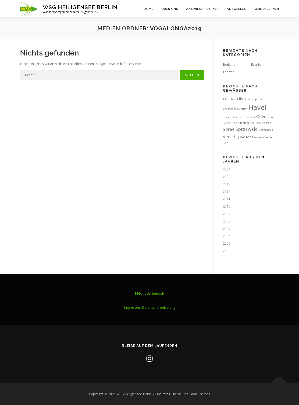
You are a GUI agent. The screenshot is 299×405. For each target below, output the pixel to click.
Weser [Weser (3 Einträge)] (245, 137)
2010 (226, 206)
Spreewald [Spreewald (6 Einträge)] (246, 129)
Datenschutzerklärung (158, 307)
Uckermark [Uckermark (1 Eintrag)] (266, 130)
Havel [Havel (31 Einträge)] (257, 107)
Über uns (169, 8)
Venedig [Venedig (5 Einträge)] (231, 136)
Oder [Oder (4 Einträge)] (261, 116)
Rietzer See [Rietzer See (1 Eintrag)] (247, 123)
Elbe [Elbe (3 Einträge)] (240, 98)
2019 (226, 184)
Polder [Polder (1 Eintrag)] (227, 123)
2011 (226, 199)
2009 (226, 213)
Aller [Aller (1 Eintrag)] (226, 99)
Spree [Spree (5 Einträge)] (229, 129)
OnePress (162, 394)
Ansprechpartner (202, 8)
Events (256, 64)
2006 (226, 236)
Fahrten (229, 72)
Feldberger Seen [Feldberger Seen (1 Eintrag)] (255, 99)
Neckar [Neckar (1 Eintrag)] (250, 117)
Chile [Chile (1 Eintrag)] (233, 99)
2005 (226, 243)
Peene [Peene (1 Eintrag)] (270, 117)
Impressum (132, 307)
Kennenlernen (266, 8)
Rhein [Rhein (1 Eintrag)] (235, 123)
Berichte (229, 64)
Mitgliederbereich (149, 293)
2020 (226, 176)
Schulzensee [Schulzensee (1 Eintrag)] (263, 123)
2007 (226, 228)
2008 (226, 221)
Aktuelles (236, 8)
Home (148, 8)
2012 (226, 191)
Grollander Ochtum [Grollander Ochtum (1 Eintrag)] (235, 109)
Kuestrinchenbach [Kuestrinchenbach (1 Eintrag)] (234, 117)
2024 (226, 169)
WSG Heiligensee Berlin (80, 7)
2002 (226, 251)
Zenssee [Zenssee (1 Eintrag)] (257, 137)
